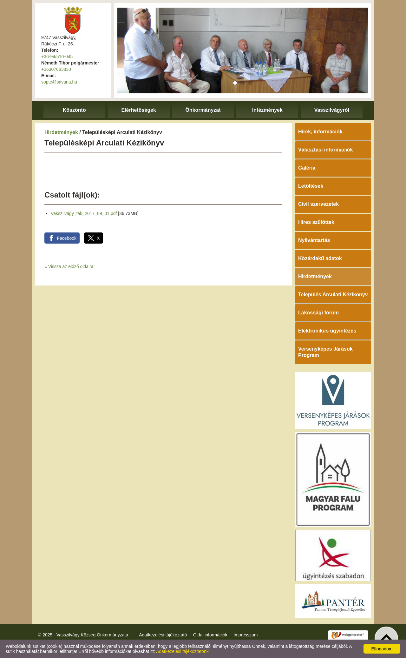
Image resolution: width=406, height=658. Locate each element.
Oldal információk (210, 634)
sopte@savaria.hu (59, 81)
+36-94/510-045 (57, 56)
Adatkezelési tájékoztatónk (182, 651)
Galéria (306, 168)
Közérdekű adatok (320, 258)
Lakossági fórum (318, 312)
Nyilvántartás (314, 240)
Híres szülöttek (316, 222)
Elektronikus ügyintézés (327, 330)
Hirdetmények (61, 132)
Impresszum (245, 634)
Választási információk (325, 149)
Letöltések (310, 186)
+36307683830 (56, 69)
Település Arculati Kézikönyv (333, 294)
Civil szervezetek (318, 204)
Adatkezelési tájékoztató (163, 634)
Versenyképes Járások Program (325, 352)
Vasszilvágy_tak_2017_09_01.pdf (84, 213)
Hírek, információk (320, 131)
